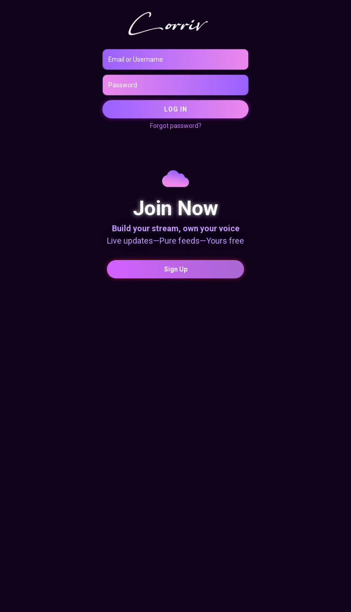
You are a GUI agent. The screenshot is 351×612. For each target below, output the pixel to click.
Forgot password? (176, 125)
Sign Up (175, 269)
